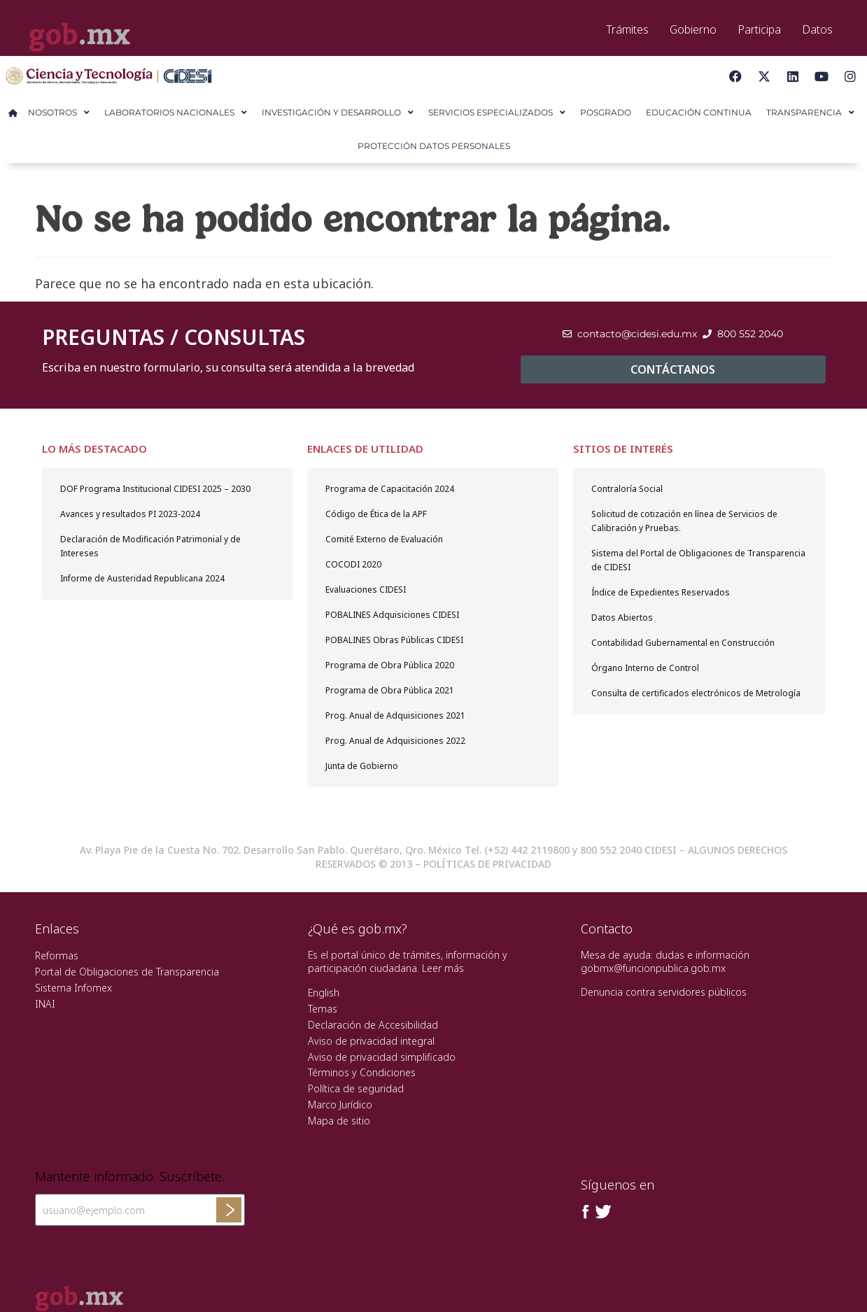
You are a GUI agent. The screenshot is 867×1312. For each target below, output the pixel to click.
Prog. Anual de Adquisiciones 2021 (395, 715)
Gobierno (693, 29)
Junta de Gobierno (361, 766)
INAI (45, 1003)
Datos (817, 29)
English (323, 992)
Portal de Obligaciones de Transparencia (127, 971)
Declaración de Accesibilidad (373, 1024)
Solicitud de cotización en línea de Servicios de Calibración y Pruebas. (684, 521)
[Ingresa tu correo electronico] (140, 1210)
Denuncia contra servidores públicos (664, 992)
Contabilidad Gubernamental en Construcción (683, 643)
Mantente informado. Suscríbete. (130, 1177)
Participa (759, 29)
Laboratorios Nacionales (175, 112)
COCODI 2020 (353, 564)
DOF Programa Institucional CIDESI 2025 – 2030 (155, 489)
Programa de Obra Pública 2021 (389, 690)
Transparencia (810, 112)
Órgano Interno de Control (645, 668)
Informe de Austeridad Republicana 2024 (142, 578)
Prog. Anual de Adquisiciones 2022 (395, 741)
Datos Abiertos (622, 617)
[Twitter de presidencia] (602, 1212)
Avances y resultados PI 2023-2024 (130, 514)
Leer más (443, 968)
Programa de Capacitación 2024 (389, 489)
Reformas (56, 955)
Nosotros (59, 112)
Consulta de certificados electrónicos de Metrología (696, 693)
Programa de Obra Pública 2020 (389, 665)
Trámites (627, 29)
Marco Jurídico (340, 1104)
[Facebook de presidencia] (586, 1212)
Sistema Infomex (73, 987)
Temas (322, 1008)
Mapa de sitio (339, 1120)
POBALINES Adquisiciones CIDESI (392, 615)
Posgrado (605, 112)
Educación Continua (699, 112)
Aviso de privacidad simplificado (382, 1057)
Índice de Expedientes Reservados (660, 592)
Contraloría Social (627, 489)
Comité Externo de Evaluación (384, 539)
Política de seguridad (356, 1088)
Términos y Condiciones (362, 1072)
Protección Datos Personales (434, 146)
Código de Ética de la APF (376, 514)
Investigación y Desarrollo (338, 112)
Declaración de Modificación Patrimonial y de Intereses (150, 546)
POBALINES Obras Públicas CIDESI (394, 640)
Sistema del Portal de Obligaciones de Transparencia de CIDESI (698, 560)
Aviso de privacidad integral (371, 1041)
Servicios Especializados (496, 112)
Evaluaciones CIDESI (365, 589)
